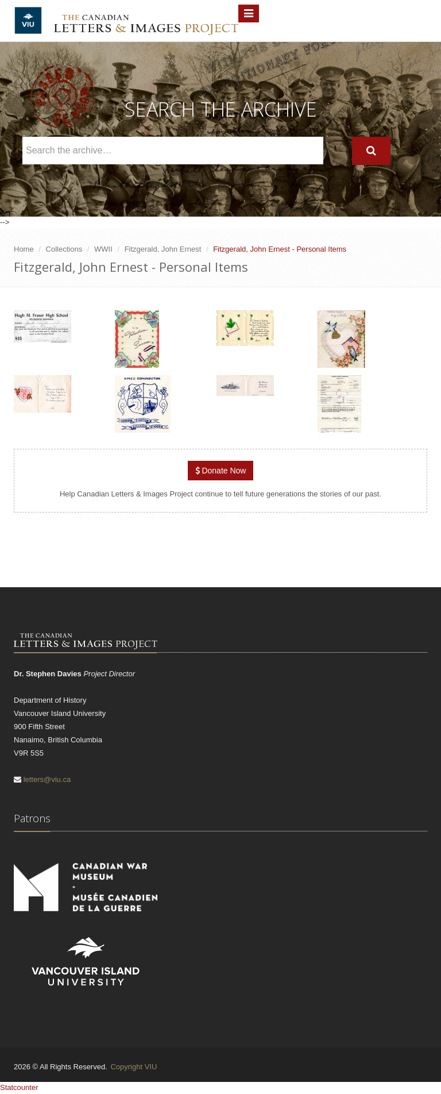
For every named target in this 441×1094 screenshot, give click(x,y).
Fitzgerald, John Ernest (163, 249)
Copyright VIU (133, 1066)
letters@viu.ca (47, 779)
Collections (64, 249)
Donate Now (220, 470)
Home (24, 249)
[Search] (371, 151)
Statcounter (19, 1087)
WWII (103, 249)
